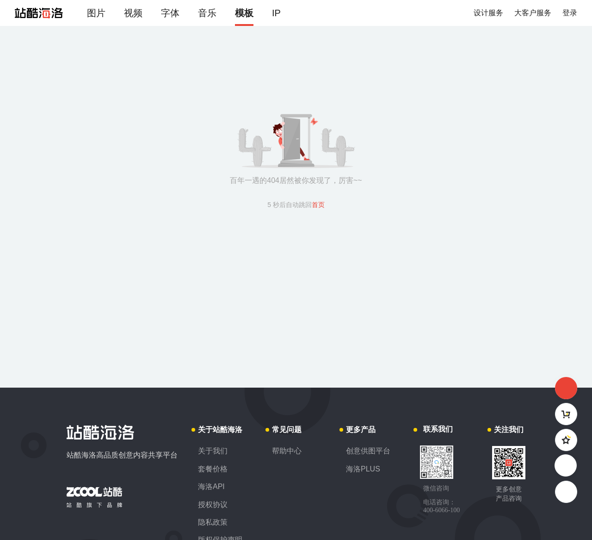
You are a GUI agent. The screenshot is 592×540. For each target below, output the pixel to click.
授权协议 (213, 505)
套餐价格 (213, 469)
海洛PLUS (363, 469)
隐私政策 (213, 522)
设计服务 (488, 13)
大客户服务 (532, 13)
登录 (569, 13)
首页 (318, 204)
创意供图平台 (368, 451)
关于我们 (213, 451)
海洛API (211, 486)
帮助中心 (287, 451)
